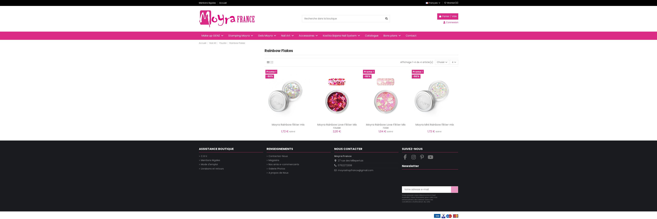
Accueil (223, 2)
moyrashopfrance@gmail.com (355, 170)
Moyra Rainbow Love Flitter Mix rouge (337, 126)
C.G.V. (204, 156)
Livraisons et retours (212, 168)
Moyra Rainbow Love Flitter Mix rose (386, 126)
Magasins (274, 160)
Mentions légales (207, 2)
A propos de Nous (278, 172)
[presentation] (427, 178)
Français (433, 2)
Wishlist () (451, 2)
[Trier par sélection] (442, 62)
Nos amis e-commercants (284, 164)
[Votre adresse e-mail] (426, 189)
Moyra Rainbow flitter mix (288, 125)
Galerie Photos (277, 168)
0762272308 (345, 165)
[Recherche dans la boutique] (386, 18)
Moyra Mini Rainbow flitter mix (434, 125)
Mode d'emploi (209, 164)
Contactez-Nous (278, 156)
